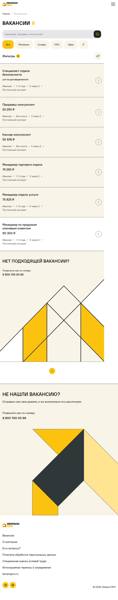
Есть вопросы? (11, 548)
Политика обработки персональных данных (29, 554)
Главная (6, 13)
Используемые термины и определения (26, 567)
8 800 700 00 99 (13, 274)
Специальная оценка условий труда (24, 561)
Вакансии (8, 535)
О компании (9, 541)
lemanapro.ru (10, 573)
